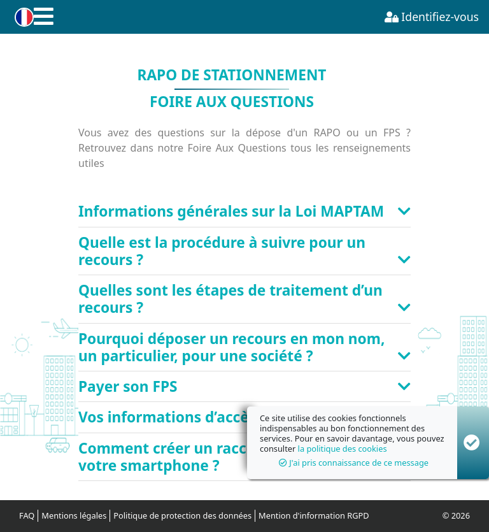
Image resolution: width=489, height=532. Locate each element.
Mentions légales (73, 515)
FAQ (26, 515)
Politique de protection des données (182, 515)
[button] (22, 17)
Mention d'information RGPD (314, 515)
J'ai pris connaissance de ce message (354, 462)
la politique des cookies (342, 448)
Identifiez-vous (432, 16)
